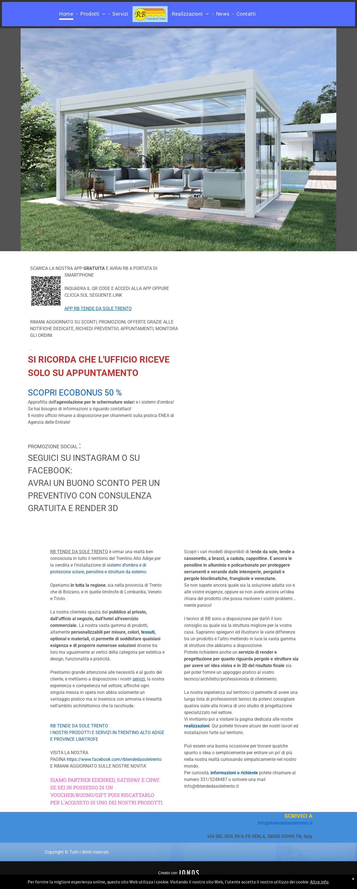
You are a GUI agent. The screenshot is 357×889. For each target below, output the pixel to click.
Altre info (319, 882)
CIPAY (152, 780)
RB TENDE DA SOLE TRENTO (79, 726)
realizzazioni (196, 726)
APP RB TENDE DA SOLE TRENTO (98, 308)
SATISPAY (128, 780)
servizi (138, 679)
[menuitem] (67, 14)
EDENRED (103, 780)
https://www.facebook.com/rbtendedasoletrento (114, 759)
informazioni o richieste (234, 772)
